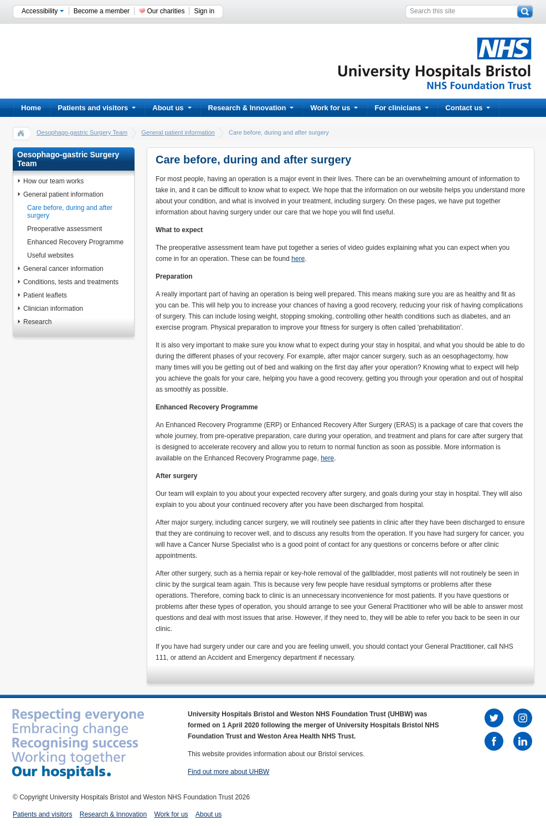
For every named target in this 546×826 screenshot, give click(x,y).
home (21, 133)
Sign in (204, 11)
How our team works (53, 181)
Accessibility (43, 11)
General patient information (178, 132)
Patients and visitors (97, 108)
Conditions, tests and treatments (71, 282)
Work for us (334, 108)
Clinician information (53, 308)
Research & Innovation (251, 108)
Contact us (467, 108)
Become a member (102, 11)
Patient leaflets (45, 295)
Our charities (165, 11)
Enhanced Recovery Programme (75, 242)
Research (37, 322)
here (298, 259)
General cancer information (63, 269)
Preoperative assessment (64, 229)
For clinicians (401, 108)
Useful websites (50, 255)
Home (31, 108)
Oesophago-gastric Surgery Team (82, 132)
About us (171, 108)
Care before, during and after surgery (69, 211)
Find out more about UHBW (228, 772)
